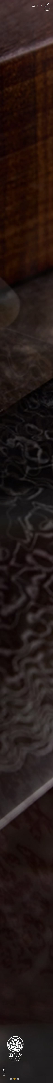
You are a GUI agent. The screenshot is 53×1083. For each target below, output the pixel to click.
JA (41, 6)
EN (34, 6)
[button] (11, 1079)
